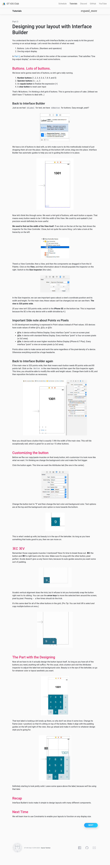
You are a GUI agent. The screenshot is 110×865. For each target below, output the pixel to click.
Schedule (63, 3)
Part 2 (17, 56)
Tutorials (73, 3)
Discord (83, 3)
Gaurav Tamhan (45, 848)
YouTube (103, 3)
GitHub (93, 3)
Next (90, 825)
